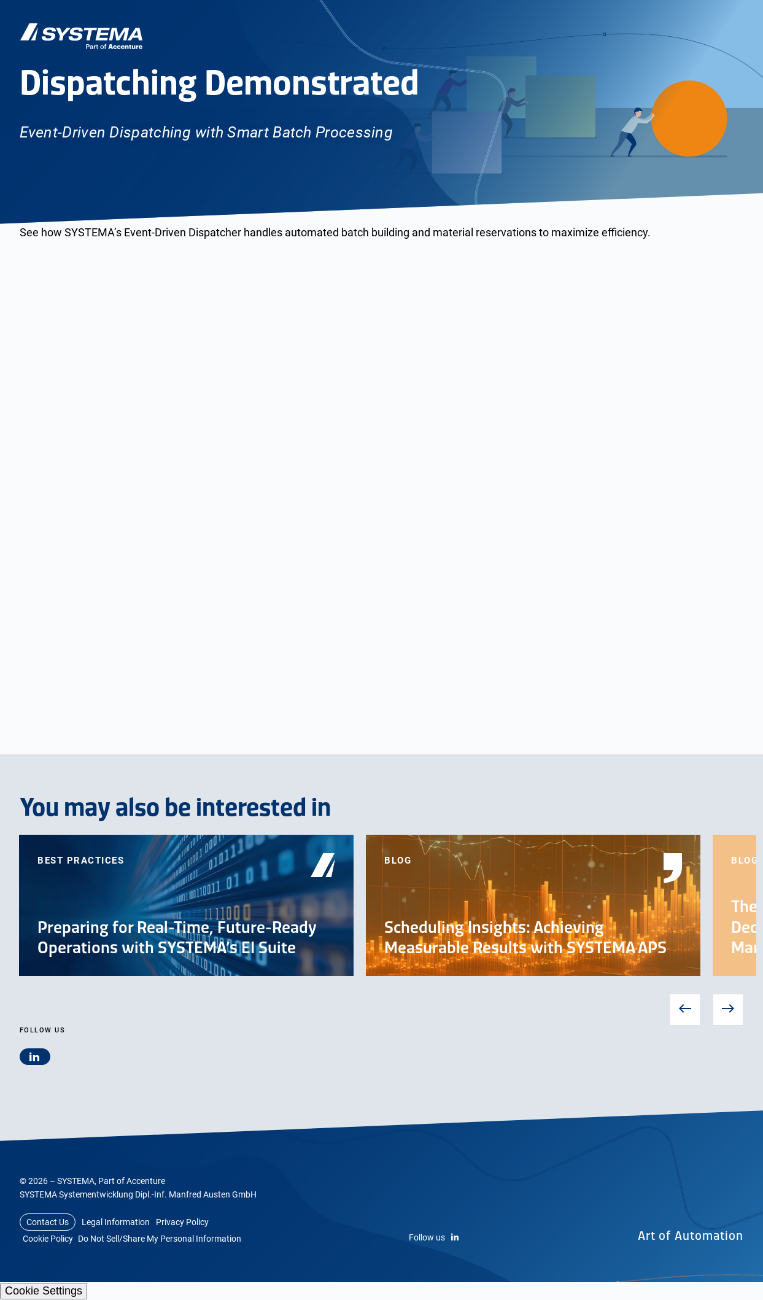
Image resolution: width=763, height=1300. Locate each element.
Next (728, 1010)
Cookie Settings (43, 1291)
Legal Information (116, 1222)
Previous (685, 1009)
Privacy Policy (182, 1222)
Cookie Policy (48, 1239)
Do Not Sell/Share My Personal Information (159, 1239)
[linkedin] (35, 1056)
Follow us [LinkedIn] (434, 1237)
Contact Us (47, 1222)
